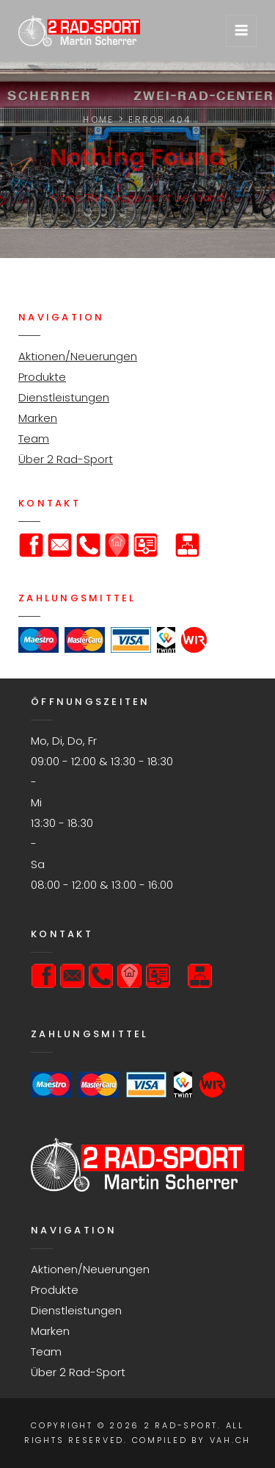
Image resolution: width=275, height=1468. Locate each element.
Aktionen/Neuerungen (77, 356)
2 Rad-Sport (181, 1425)
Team (33, 438)
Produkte (42, 376)
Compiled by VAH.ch (192, 1440)
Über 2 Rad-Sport (65, 459)
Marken (37, 418)
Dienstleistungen (63, 397)
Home (98, 119)
